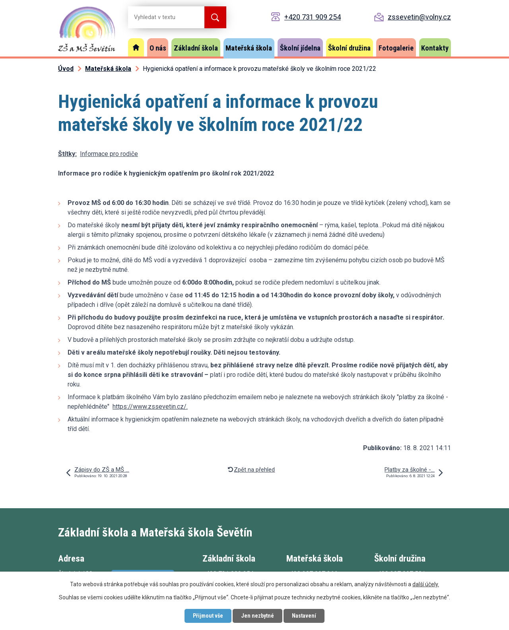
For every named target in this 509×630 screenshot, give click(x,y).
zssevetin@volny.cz (419, 17)
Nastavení (304, 615)
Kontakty (435, 48)
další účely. (425, 584)
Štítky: (67, 154)
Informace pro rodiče (109, 154)
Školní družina (349, 48)
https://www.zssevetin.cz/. (150, 406)
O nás (158, 48)
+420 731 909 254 (312, 17)
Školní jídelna (300, 48)
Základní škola (196, 48)
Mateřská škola (248, 48)
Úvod (136, 47)
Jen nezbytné (257, 615)
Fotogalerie (396, 48)
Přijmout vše (208, 615)
